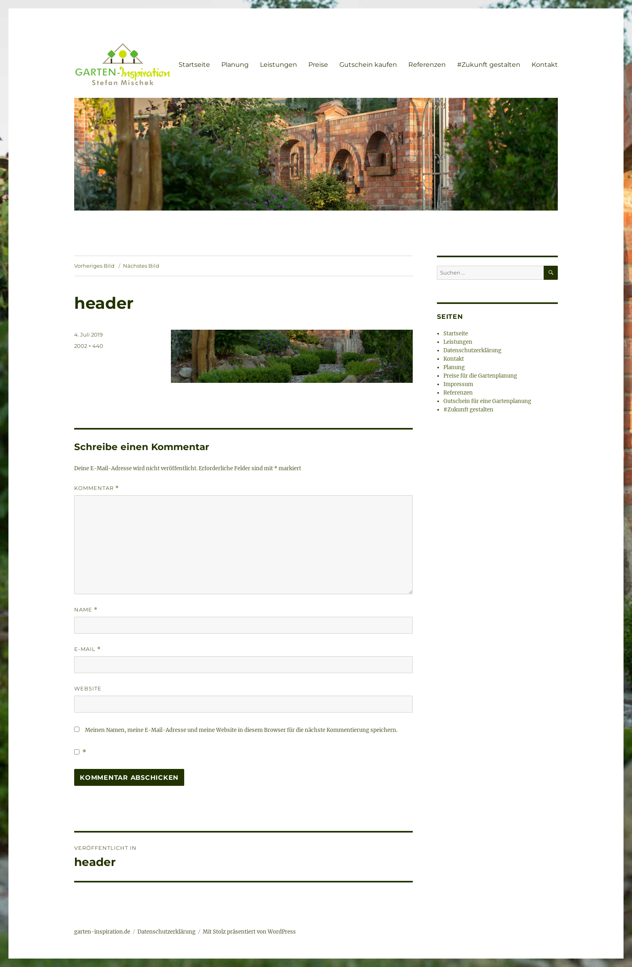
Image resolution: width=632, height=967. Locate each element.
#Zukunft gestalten (488, 64)
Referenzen (427, 64)
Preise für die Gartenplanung (480, 375)
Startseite (194, 64)
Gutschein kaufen (368, 64)
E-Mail (87, 649)
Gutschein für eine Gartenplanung (487, 401)
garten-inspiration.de (102, 931)
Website (88, 688)
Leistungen (278, 64)
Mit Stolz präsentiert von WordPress (249, 931)
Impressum (458, 384)
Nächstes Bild (141, 265)
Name (86, 609)
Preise (318, 64)
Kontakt (545, 64)
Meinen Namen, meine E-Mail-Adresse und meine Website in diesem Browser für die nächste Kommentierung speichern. (241, 730)
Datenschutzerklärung (472, 350)
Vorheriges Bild (94, 265)
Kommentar (96, 488)
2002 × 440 (88, 346)
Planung (235, 64)
